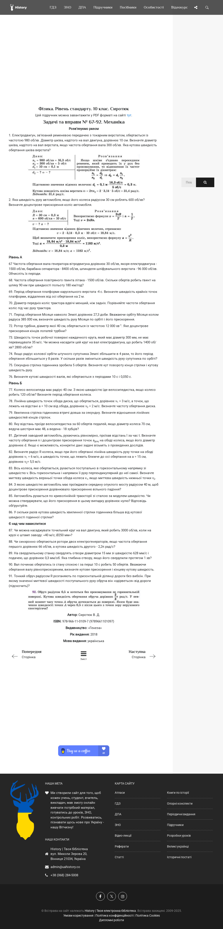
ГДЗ (117, 803)
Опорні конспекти (180, 803)
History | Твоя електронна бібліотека (110, 910)
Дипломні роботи (111, 920)
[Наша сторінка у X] (111, 896)
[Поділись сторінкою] (196, 7)
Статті (119, 857)
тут (129, 115)
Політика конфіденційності (114, 915)
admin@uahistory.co (65, 867)
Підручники (175, 825)
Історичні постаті (179, 857)
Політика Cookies (147, 915)
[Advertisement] (84, 67)
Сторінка (38, 654)
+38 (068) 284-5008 (64, 875)
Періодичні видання (181, 814)
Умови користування (78, 915)
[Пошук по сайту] (207, 7)
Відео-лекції (123, 835)
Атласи (120, 792)
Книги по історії (178, 792)
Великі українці (178, 846)
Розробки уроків (179, 835)
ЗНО (118, 825)
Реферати (122, 846)
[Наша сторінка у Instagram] (122, 896)
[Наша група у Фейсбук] (100, 896)
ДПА (118, 814)
